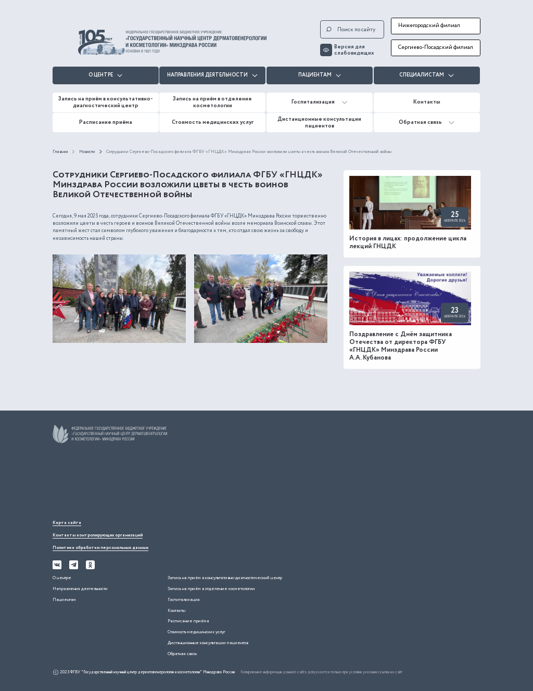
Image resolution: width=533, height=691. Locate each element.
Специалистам (426, 75)
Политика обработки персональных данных (100, 547)
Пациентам (319, 75)
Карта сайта (67, 522)
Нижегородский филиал (429, 25)
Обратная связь (426, 122)
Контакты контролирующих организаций (98, 535)
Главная (60, 152)
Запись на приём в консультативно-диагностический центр (105, 102)
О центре (105, 75)
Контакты (426, 102)
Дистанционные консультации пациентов (319, 122)
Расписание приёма (105, 122)
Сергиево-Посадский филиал (435, 47)
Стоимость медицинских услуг (212, 122)
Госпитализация (319, 102)
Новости (87, 152)
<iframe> (131, 482)
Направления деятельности (212, 75)
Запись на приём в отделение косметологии (212, 102)
